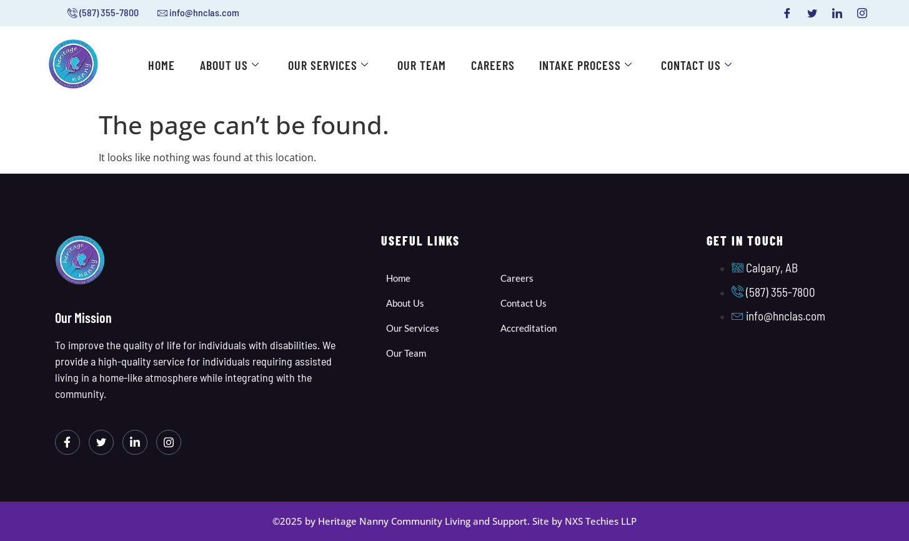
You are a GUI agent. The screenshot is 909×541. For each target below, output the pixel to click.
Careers (493, 65)
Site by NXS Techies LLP (584, 521)
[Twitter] (812, 13)
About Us (230, 65)
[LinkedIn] (837, 13)
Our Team (422, 65)
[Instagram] (862, 13)
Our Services (329, 65)
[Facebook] (787, 13)
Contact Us (697, 65)
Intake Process (586, 65)
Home (162, 65)
